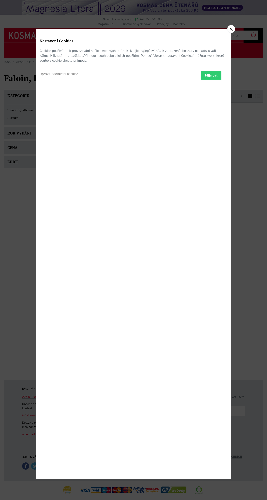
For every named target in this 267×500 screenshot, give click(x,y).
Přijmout (211, 273)
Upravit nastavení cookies (59, 271)
